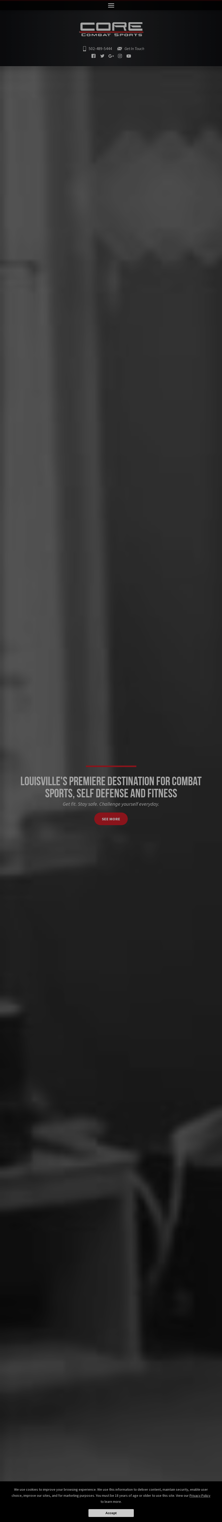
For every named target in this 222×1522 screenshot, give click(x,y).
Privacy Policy (199, 1495)
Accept (110, 1513)
